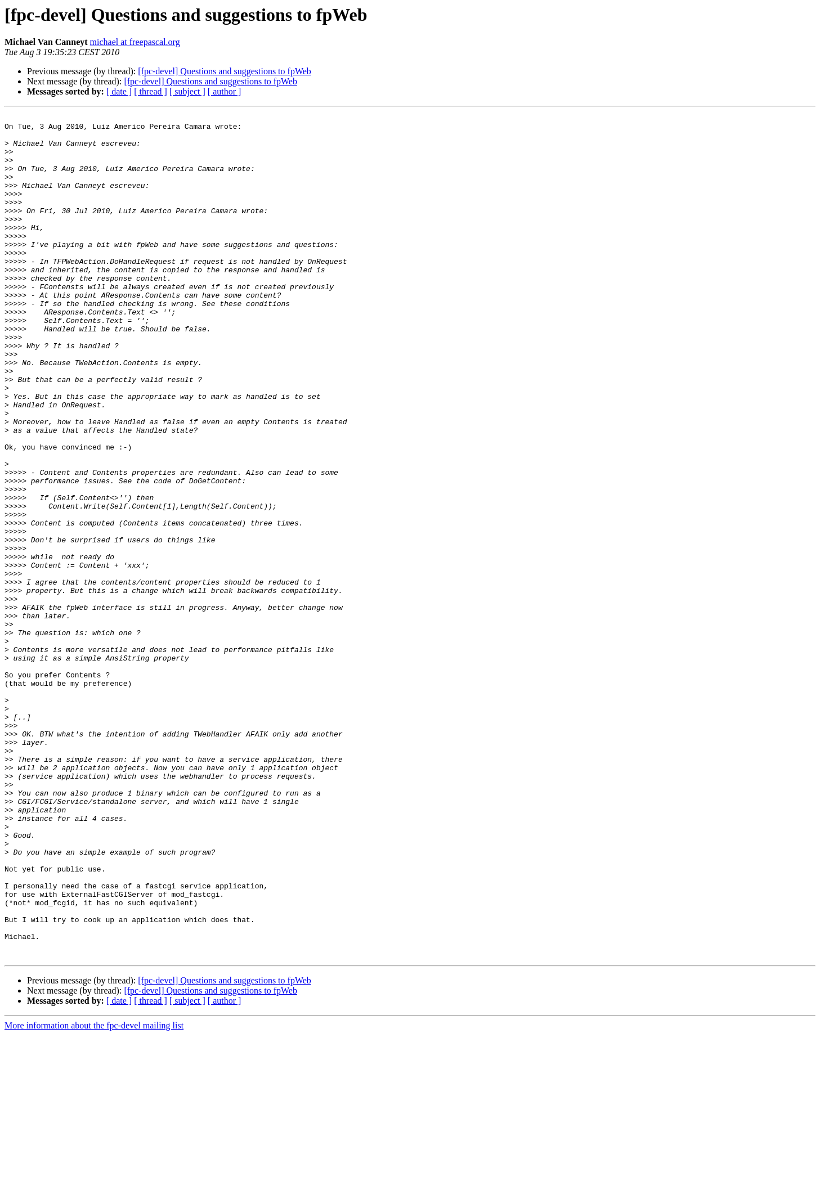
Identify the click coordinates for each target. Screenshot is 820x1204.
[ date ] (119, 91)
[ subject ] (187, 91)
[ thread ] (150, 91)
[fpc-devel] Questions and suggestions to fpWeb (224, 71)
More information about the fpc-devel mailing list (94, 1194)
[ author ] (224, 91)
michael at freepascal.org (135, 42)
